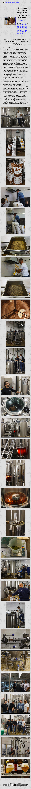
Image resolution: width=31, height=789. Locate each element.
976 (18, 33)
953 (21, 24)
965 (21, 29)
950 (23, 23)
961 (21, 27)
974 (23, 31)
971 (26, 30)
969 (21, 30)
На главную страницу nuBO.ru (13, 2)
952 (18, 24)
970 (23, 30)
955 (26, 24)
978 (23, 33)
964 (18, 29)
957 (21, 26)
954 (23, 24)
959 (26, 26)
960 (18, 27)
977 (21, 33)
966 (23, 29)
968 (18, 30)
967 (26, 29)
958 (23, 26)
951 (26, 23)
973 (21, 31)
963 (26, 27)
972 (18, 31)
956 (18, 26)
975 (26, 31)
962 (23, 27)
